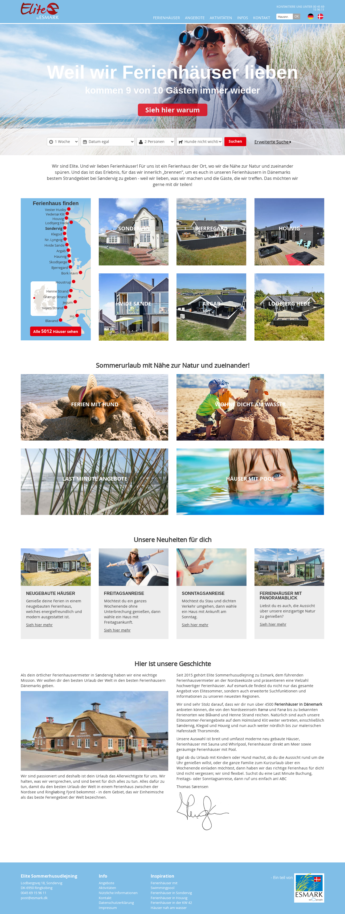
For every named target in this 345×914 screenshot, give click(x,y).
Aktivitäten (221, 17)
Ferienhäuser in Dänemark (298, 704)
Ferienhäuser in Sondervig (171, 892)
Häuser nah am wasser (169, 907)
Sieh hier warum (172, 110)
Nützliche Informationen (118, 892)
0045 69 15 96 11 (33, 892)
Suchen (235, 141)
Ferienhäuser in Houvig (169, 897)
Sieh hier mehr (39, 625)
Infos (242, 17)
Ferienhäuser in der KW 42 (171, 902)
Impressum (108, 907)
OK (296, 16)
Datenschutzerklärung (116, 902)
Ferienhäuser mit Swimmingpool (164, 885)
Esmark (266, 675)
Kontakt (261, 17)
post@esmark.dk (34, 897)
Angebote (195, 17)
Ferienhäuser (166, 17)
